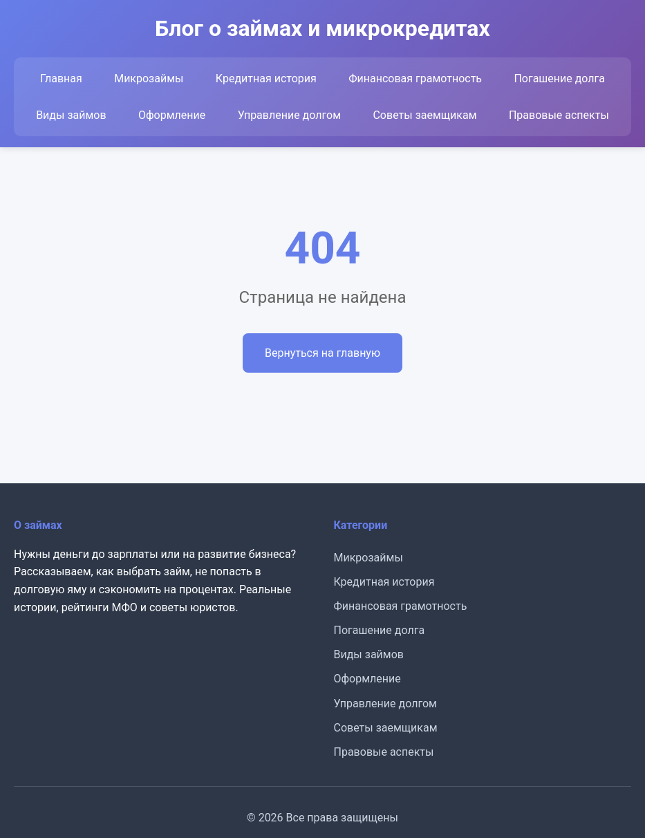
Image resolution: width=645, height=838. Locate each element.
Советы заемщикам (424, 115)
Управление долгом (289, 115)
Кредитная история (266, 78)
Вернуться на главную (322, 353)
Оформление (171, 115)
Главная (61, 78)
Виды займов (71, 115)
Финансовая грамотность (415, 78)
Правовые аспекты (559, 115)
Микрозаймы (148, 78)
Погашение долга (559, 78)
